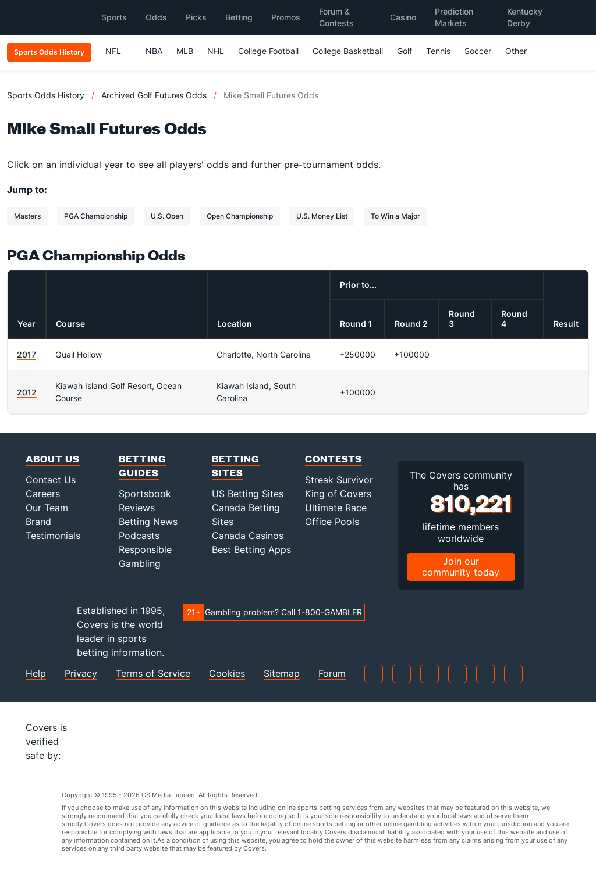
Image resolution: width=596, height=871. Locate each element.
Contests (333, 458)
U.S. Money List (321, 216)
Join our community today (460, 566)
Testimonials (53, 535)
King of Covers (338, 493)
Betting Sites (236, 465)
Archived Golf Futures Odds (154, 95)
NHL (215, 51)
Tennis (438, 51)
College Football (268, 51)
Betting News (148, 521)
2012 (27, 392)
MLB (184, 51)
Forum (332, 673)
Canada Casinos (247, 535)
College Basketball (348, 51)
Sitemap (282, 673)
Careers (43, 493)
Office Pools (332, 521)
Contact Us (51, 480)
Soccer (477, 51)
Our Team (47, 507)
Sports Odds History (45, 95)
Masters (27, 216)
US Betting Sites (247, 493)
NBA (154, 51)
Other (521, 51)
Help (36, 673)
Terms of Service (153, 673)
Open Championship (240, 216)
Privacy (81, 673)
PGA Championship (95, 216)
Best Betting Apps (251, 549)
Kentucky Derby (524, 17)
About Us (53, 458)
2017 (26, 354)
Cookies (227, 673)
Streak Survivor (339, 480)
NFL (118, 51)
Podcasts (139, 535)
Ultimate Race (336, 507)
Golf (404, 51)
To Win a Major (395, 216)
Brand (38, 521)
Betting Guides (142, 465)
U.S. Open (167, 216)
